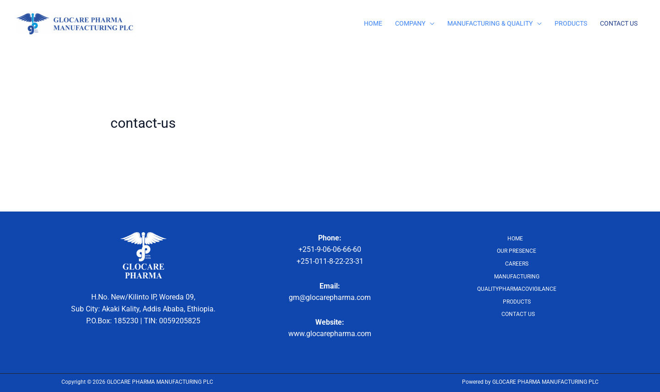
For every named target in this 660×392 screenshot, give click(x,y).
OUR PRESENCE (516, 251)
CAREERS (516, 264)
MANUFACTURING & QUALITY (490, 23)
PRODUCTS (571, 23)
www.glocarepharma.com (329, 333)
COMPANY (410, 23)
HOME (373, 23)
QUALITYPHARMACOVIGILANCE (516, 289)
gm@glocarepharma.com (330, 297)
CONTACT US (619, 23)
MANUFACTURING (516, 276)
